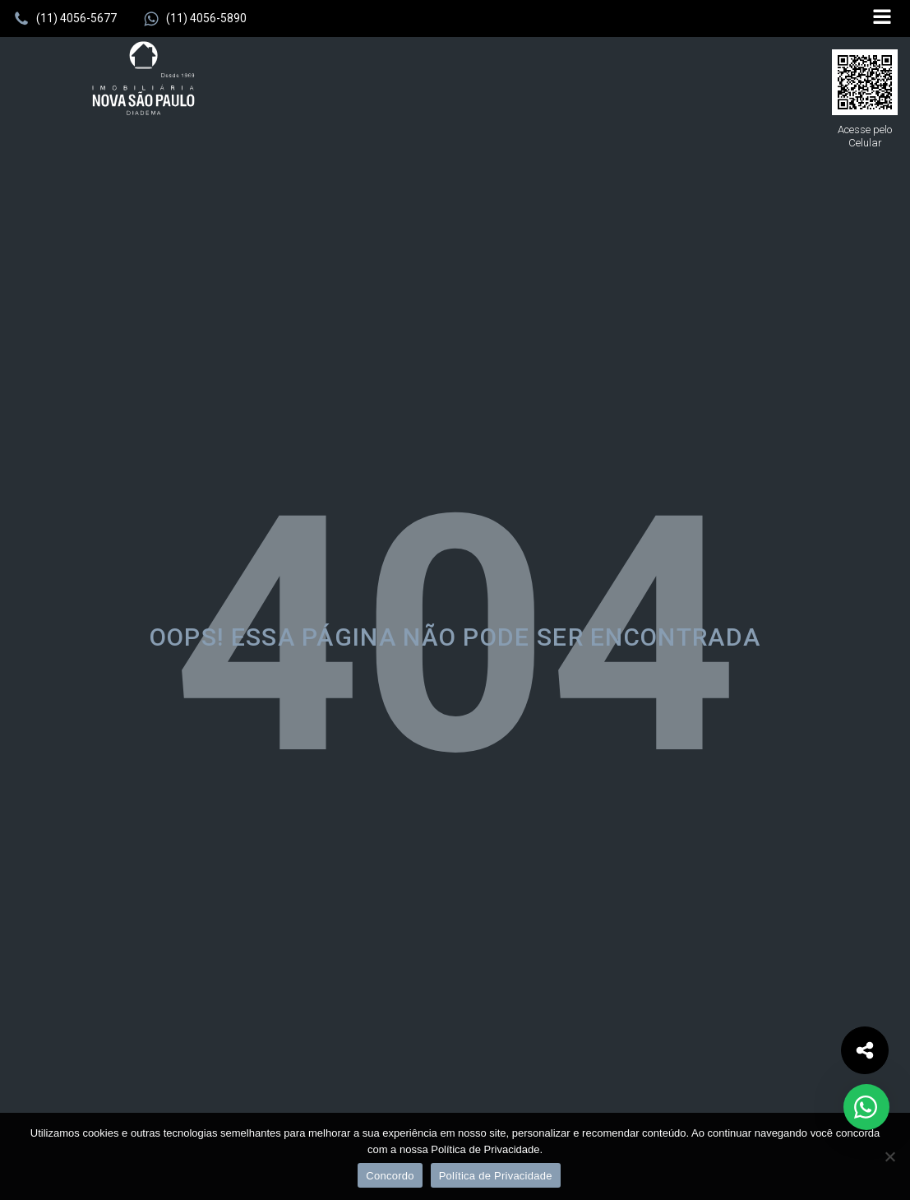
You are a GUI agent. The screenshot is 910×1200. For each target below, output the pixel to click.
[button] (65, 19)
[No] (889, 1156)
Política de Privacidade (495, 1176)
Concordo (389, 1176)
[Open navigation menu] (882, 18)
